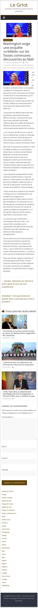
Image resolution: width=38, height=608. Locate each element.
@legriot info (18, 62)
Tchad (4, 582)
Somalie (4, 579)
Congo (4, 526)
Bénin (3, 516)
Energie (4, 535)
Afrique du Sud (6, 507)
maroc (4, 554)
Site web (5, 470)
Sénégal (4, 573)
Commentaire (7, 417)
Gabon (4, 542)
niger (3, 557)
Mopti (18, 68)
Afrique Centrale (7, 498)
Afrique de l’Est (6, 501)
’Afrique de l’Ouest (7, 491)
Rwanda (4, 570)
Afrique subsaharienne (9, 513)
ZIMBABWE (5, 586)
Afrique (4, 494)
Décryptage (5, 532)
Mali (15, 68)
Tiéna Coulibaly (29, 68)
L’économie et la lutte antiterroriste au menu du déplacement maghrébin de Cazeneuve (19, 333)
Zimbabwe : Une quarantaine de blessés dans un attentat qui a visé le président (18, 299)
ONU (22, 68)
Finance (4, 538)
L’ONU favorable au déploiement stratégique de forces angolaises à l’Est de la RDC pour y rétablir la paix (19, 393)
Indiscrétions (8, 40)
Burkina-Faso (6, 520)
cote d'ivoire (6, 529)
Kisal (12, 68)
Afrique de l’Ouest (7, 504)
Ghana (4, 545)
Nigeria (4, 560)
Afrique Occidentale (8, 510)
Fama (8, 68)
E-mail (5, 458)
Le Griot (19, 5)
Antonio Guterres (19, 65)
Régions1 (5, 567)
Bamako (27, 65)
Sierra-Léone (6, 576)
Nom (4, 446)
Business (5, 523)
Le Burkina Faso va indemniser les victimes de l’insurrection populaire (18, 363)
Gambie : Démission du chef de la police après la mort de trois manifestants (17, 284)
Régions (4, 564)
